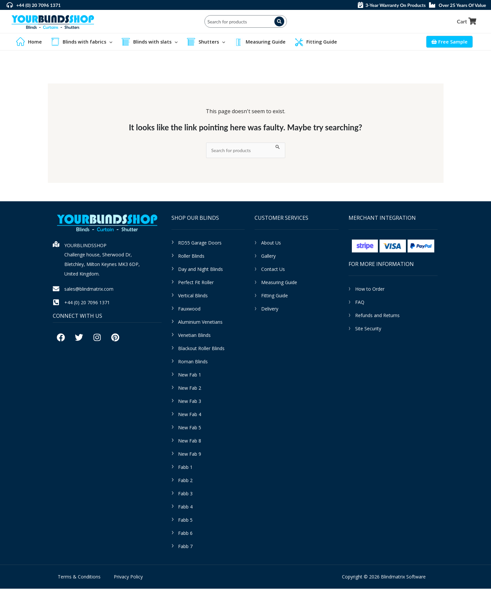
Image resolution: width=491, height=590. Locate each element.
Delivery (269, 310)
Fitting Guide (274, 297)
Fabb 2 (185, 481)
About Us (271, 244)
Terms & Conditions (79, 578)
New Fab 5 (189, 429)
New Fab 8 (189, 442)
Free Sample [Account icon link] (449, 42)
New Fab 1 (189, 376)
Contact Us (273, 270)
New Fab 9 (189, 455)
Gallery (268, 257)
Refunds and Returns (377, 317)
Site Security (368, 330)
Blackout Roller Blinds (201, 349)
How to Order (369, 290)
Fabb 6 (185, 534)
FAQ (359, 304)
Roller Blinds (191, 257)
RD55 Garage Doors (200, 244)
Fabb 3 (185, 495)
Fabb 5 (185, 521)
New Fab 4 (189, 415)
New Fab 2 (189, 389)
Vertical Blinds (193, 297)
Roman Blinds (193, 363)
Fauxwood (189, 310)
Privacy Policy (128, 578)
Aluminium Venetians (200, 323)
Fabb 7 (185, 547)
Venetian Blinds (194, 336)
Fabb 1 (185, 468)
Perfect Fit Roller (196, 283)
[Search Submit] (277, 147)
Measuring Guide (279, 283)
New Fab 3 (189, 402)
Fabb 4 (185, 508)
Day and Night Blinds (200, 270)
